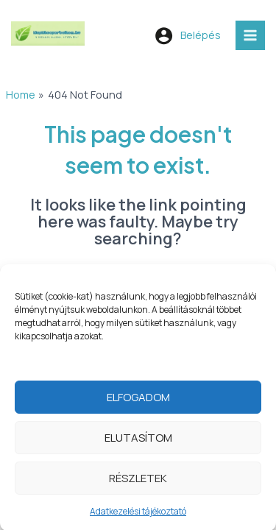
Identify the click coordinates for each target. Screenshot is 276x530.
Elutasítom (138, 444)
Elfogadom (138, 403)
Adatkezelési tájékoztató (138, 518)
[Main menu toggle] (250, 35)
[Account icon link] (188, 35)
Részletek (138, 484)
